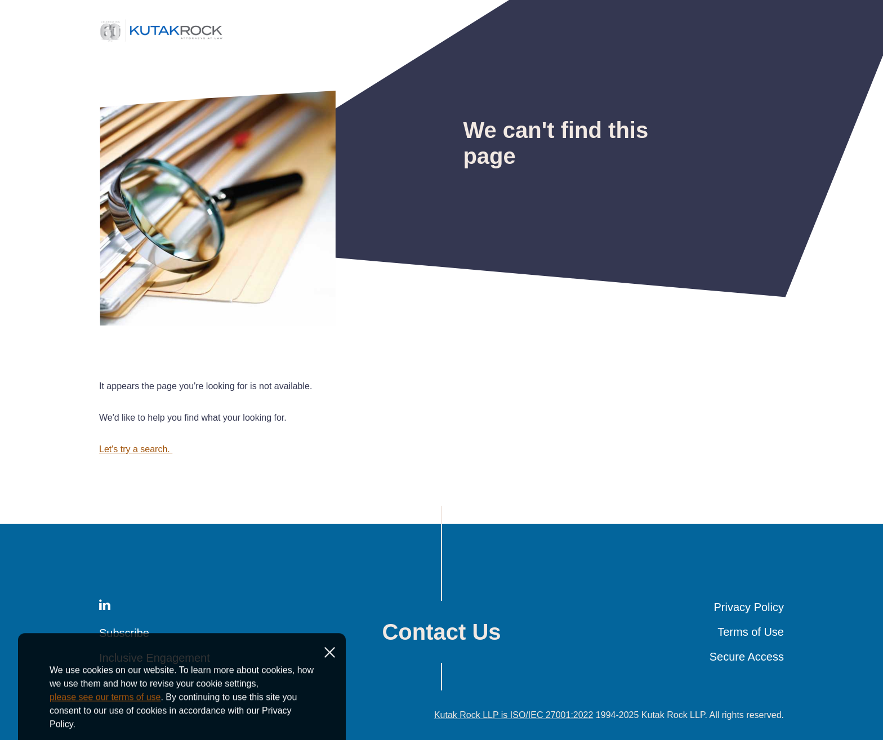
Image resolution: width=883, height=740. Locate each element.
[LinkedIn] (104, 607)
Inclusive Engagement (154, 658)
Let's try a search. (135, 449)
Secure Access (747, 657)
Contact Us (441, 632)
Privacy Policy (749, 607)
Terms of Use (750, 632)
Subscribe (124, 633)
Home (108, 71)
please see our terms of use (105, 729)
